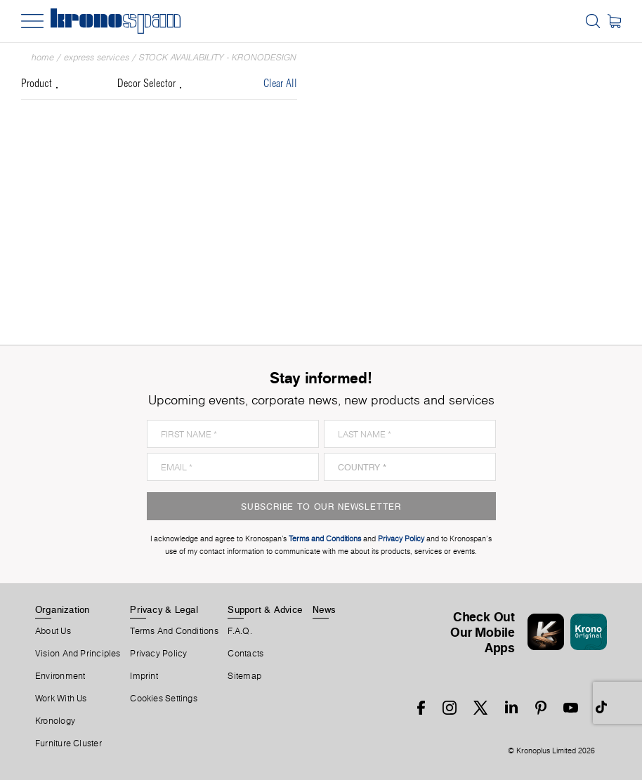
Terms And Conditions (174, 631)
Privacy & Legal (164, 609)
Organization (62, 609)
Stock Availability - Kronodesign (217, 57)
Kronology (55, 721)
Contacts (245, 653)
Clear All (280, 84)
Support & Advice (265, 609)
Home (43, 57)
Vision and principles (78, 653)
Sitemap (244, 676)
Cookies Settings (163, 698)
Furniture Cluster (68, 743)
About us (53, 631)
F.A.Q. (239, 631)
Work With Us (61, 698)
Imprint (144, 676)
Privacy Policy (158, 653)
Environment (60, 676)
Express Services (96, 57)
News (324, 609)
